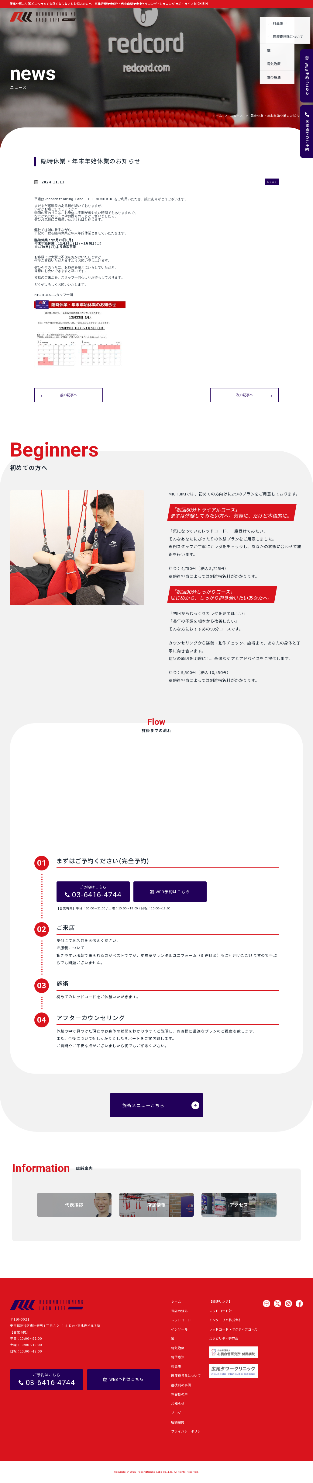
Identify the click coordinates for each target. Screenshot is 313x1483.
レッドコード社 (220, 1310)
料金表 (176, 1366)
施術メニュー (137, 16)
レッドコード (181, 1320)
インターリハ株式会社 (225, 1320)
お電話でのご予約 (307, 135)
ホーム (93, 16)
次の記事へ (244, 394)
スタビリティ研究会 (224, 1338)
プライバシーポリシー (187, 1431)
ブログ (253, 16)
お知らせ (235, 16)
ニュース (236, 115)
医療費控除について (186, 1375)
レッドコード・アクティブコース (233, 1329)
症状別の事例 (189, 16)
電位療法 (177, 1357)
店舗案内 (296, 16)
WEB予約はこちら (307, 79)
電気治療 (177, 1348)
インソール (179, 1329)
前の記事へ (68, 394)
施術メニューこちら (143, 1105)
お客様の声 (213, 16)
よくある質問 (274, 16)
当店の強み (112, 16)
